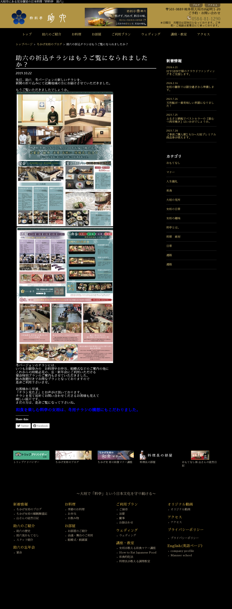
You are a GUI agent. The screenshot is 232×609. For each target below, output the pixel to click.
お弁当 (72, 513)
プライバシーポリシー (185, 538)
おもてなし (173, 163)
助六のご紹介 (51, 34)
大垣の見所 (173, 199)
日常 (169, 246)
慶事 (122, 518)
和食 (169, 190)
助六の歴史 (23, 531)
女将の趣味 (173, 218)
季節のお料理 (76, 509)
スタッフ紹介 (24, 539)
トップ (27, 34)
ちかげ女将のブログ (49, 44)
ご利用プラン (121, 34)
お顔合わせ (126, 522)
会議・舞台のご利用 (80, 535)
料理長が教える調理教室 (134, 561)
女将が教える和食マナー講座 (137, 548)
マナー (170, 172)
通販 (169, 255)
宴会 (19, 552)
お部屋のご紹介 (77, 531)
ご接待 (123, 509)
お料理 (76, 34)
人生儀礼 (172, 181)
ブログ (196, 5)
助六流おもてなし (27, 535)
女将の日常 (173, 209)
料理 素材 (173, 236)
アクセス (212, 5)
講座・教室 (179, 34)
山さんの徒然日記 (27, 518)
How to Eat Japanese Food (137, 552)
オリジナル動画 (180, 509)
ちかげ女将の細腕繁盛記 (31, 513)
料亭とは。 (173, 227)
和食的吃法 (126, 556)
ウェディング (150, 34)
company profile (182, 550)
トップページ (24, 44)
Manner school (181, 555)
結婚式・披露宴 (77, 539)
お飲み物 (73, 518)
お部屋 (96, 34)
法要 (122, 513)
